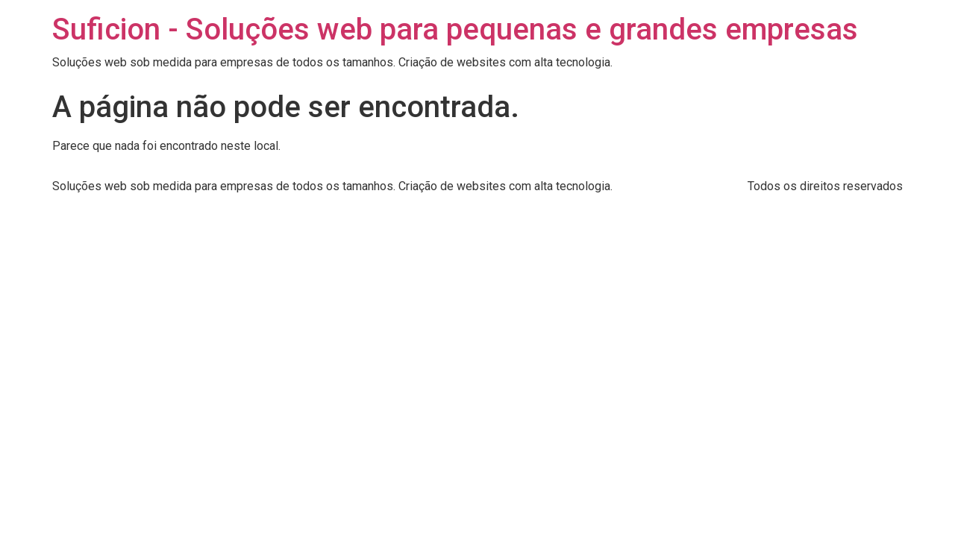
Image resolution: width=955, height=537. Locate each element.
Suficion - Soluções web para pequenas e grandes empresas (455, 29)
